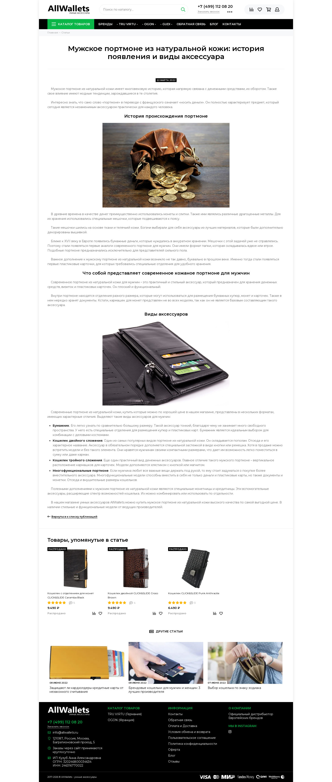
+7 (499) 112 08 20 (215, 6)
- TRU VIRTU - (127, 24)
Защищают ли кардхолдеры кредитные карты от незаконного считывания (86, 690)
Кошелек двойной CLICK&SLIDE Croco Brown (133, 595)
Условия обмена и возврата (189, 732)
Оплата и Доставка (182, 726)
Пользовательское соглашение (192, 738)
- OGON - (149, 24)
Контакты (232, 24)
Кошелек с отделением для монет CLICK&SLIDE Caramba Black (70, 595)
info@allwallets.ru (65, 732)
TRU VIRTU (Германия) (125, 714)
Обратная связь (191, 24)
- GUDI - (166, 24)
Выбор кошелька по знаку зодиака (234, 688)
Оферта (174, 750)
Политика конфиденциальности (192, 744)
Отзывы (174, 761)
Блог (214, 24)
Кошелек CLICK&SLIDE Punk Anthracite (193, 593)
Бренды (105, 24)
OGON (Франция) (121, 720)
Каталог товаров (71, 24)
